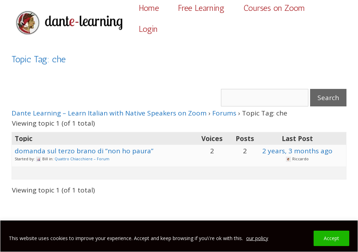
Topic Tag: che (39, 59)
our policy (257, 238)
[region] (179, 236)
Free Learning (201, 8)
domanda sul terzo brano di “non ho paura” (84, 150)
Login (148, 29)
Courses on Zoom (274, 8)
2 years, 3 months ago (297, 150)
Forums (224, 113)
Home (149, 8)
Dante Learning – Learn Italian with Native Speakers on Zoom (109, 113)
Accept (331, 238)
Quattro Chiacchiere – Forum (82, 158)
